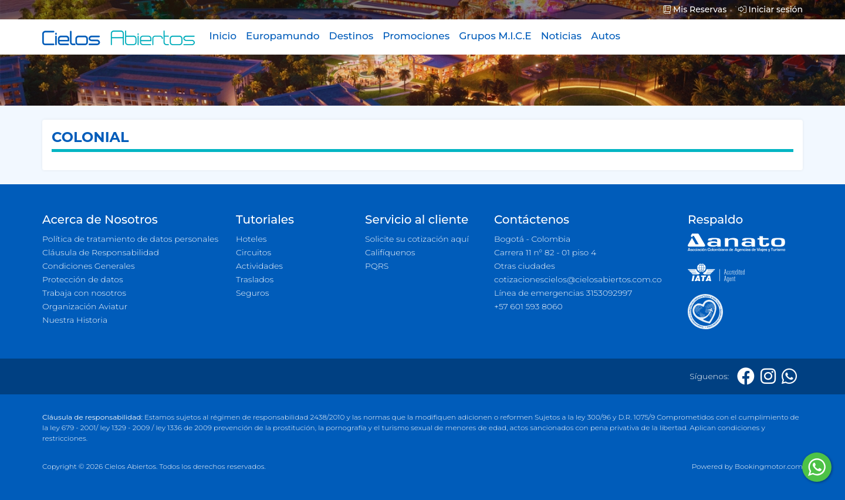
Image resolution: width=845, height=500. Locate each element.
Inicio (222, 36)
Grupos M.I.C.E (495, 36)
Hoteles (251, 239)
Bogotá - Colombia (532, 239)
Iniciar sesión (770, 9)
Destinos (351, 36)
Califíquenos (390, 252)
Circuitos (253, 252)
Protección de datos (82, 279)
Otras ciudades (524, 266)
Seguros (252, 293)
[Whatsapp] (789, 376)
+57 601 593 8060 (528, 306)
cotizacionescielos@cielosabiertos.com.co (578, 279)
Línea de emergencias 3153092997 (563, 293)
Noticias (561, 36)
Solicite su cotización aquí (417, 239)
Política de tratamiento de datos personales (130, 239)
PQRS (376, 266)
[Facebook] (746, 376)
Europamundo (282, 36)
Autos (605, 36)
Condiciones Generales (88, 266)
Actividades (259, 266)
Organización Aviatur (84, 306)
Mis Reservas (695, 9)
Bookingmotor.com (769, 466)
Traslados (254, 279)
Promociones (416, 36)
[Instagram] (768, 376)
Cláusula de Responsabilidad (100, 252)
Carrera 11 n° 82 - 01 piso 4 (545, 252)
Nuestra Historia (74, 320)
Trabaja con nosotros (84, 293)
